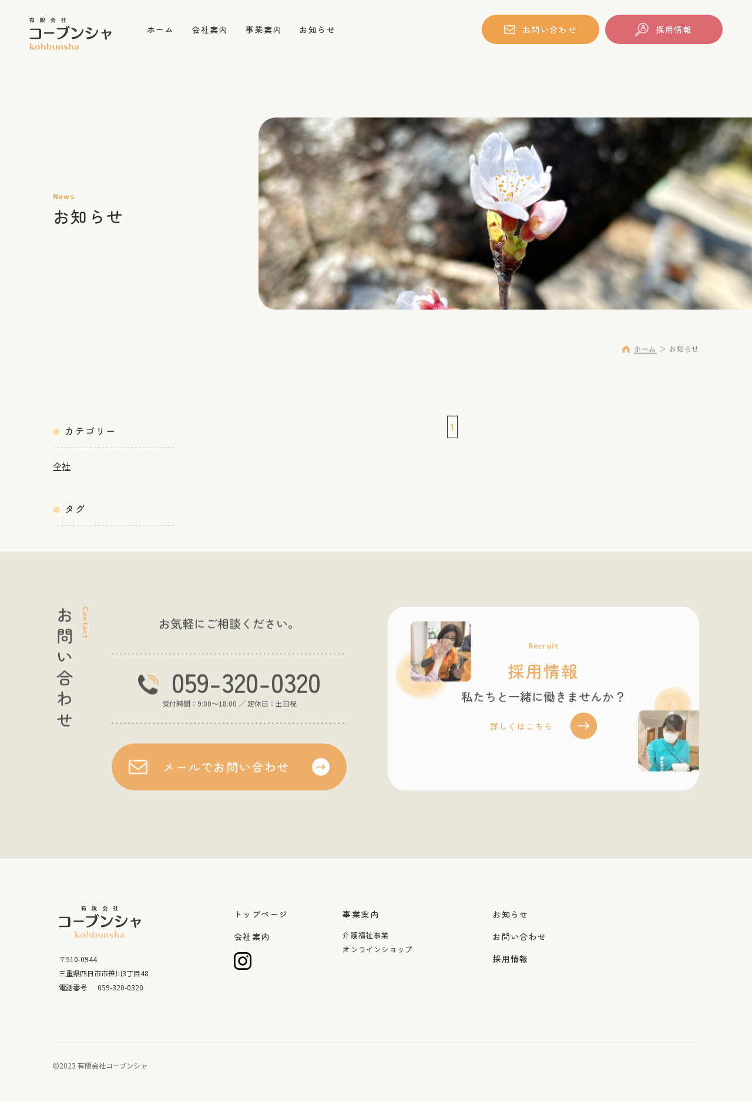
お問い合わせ (550, 29)
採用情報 (674, 29)
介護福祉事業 (366, 935)
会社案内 (213, 29)
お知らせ (326, 29)
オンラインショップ (377, 949)
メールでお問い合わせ (226, 772)
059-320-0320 (246, 687)
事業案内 (269, 29)
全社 (61, 466)
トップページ (261, 914)
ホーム (161, 29)
